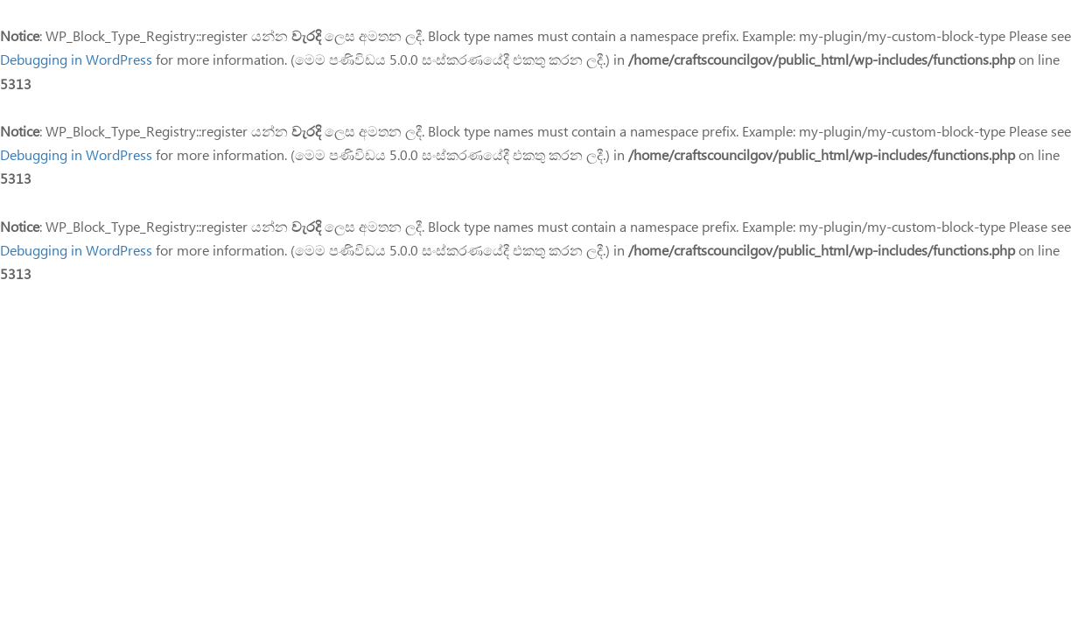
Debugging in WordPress (76, 59)
